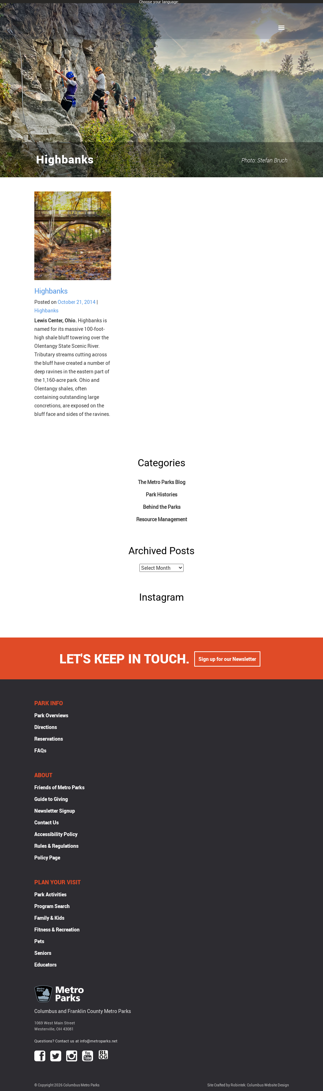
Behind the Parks (161, 506)
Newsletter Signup (54, 810)
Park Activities (50, 894)
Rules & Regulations (56, 845)
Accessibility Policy (55, 834)
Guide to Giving (51, 799)
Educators (45, 964)
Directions (45, 727)
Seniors (42, 953)
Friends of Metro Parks (59, 787)
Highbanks (51, 291)
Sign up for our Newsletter (227, 658)
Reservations (48, 738)
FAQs (40, 750)
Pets (39, 941)
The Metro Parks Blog (161, 482)
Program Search (52, 906)
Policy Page (47, 857)
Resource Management (161, 519)
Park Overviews (51, 715)
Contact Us (46, 822)
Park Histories (161, 494)
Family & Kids (49, 917)
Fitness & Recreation (57, 929)
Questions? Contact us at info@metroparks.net (75, 1040)
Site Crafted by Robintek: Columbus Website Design (248, 1085)
